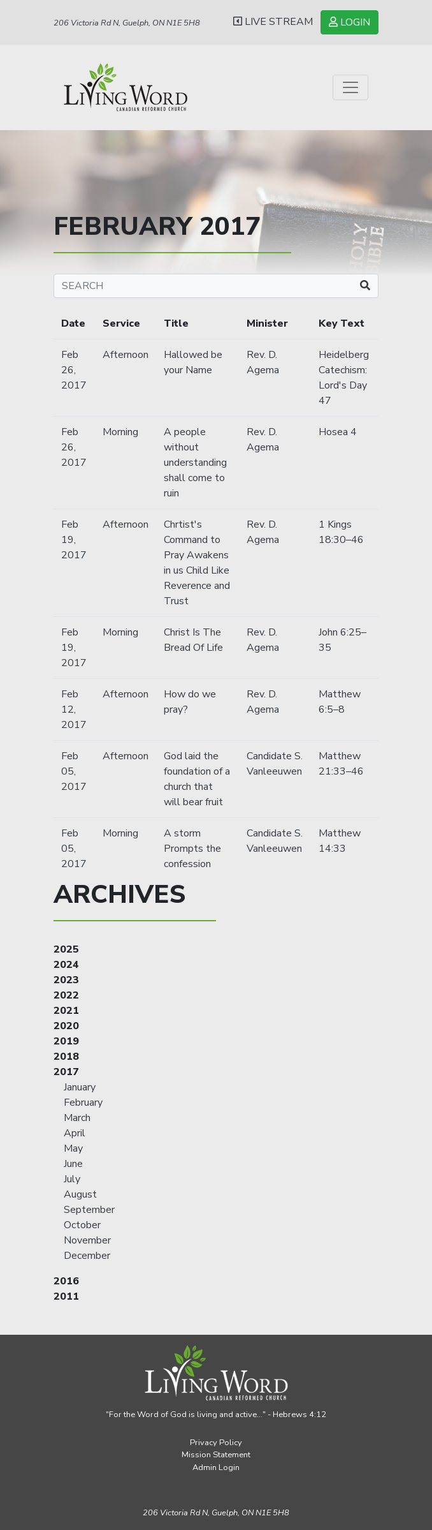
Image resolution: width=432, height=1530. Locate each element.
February (83, 1103)
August (80, 1194)
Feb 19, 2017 (74, 539)
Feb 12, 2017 (74, 709)
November (87, 1240)
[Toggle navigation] (350, 87)
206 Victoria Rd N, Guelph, (216, 1513)
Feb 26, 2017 (74, 370)
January (80, 1087)
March (77, 1118)
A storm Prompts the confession (192, 848)
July (72, 1179)
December (87, 1256)
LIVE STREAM (273, 22)
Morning (120, 432)
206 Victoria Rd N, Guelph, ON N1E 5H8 (127, 23)
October (82, 1225)
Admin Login (216, 1467)
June (73, 1164)
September (89, 1210)
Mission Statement (216, 1454)
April (74, 1133)
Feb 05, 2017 (74, 771)
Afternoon (125, 355)
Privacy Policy (216, 1442)
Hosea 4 (338, 432)
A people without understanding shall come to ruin (195, 462)
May (73, 1148)
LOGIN (349, 22)
